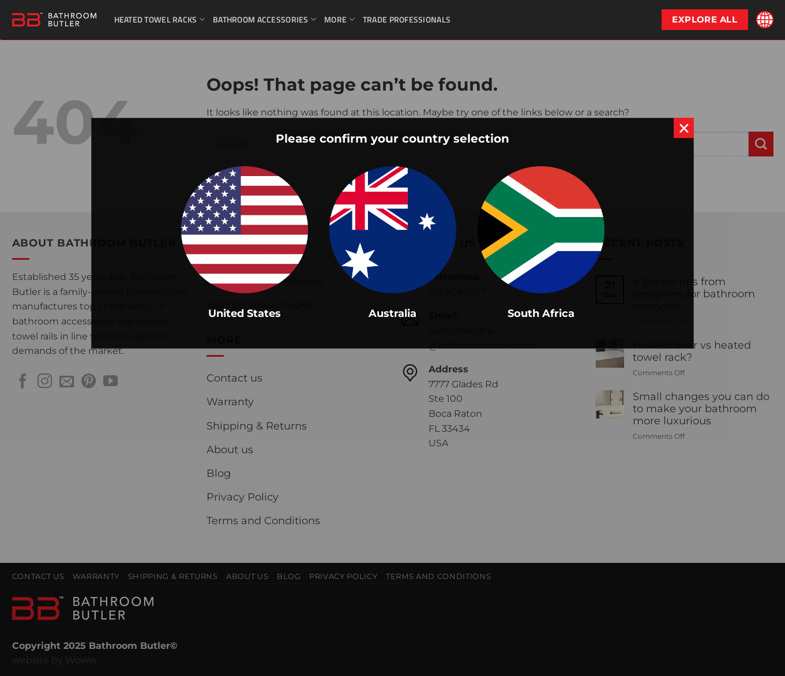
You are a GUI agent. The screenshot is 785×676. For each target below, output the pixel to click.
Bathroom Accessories (264, 19)
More (339, 19)
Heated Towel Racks (159, 19)
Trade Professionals (406, 19)
